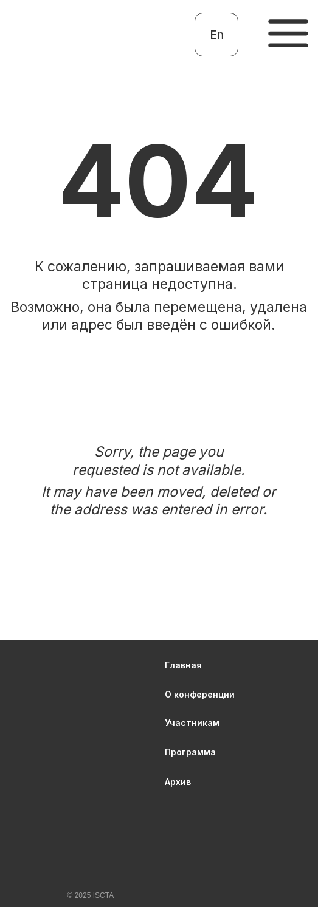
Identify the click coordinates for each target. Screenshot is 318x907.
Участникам (192, 723)
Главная (183, 665)
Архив (178, 781)
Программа (190, 752)
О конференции (200, 694)
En (217, 34)
